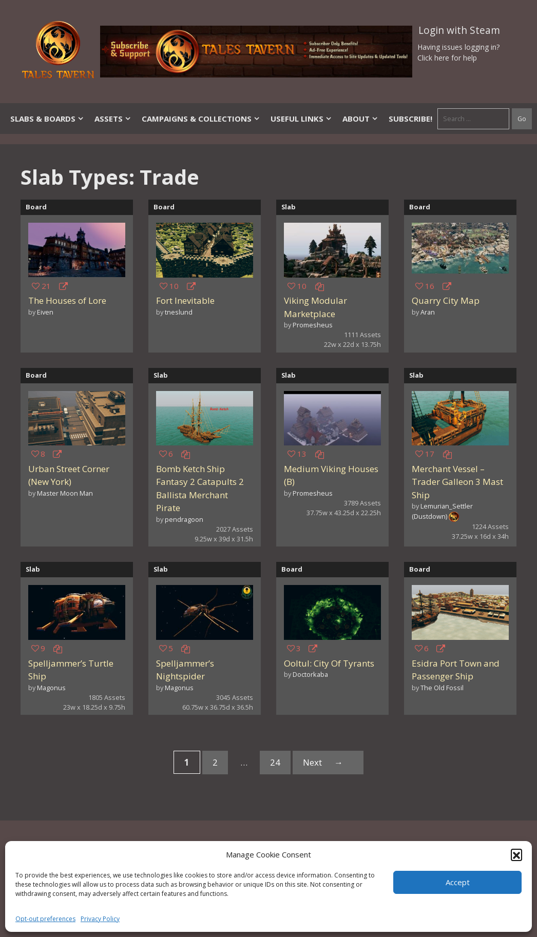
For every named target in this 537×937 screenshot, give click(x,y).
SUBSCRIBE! (410, 118)
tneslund (179, 312)
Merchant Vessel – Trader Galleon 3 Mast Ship (457, 482)
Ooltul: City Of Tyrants (329, 663)
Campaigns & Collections (201, 118)
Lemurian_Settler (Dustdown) (442, 510)
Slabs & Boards (47, 118)
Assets (112, 118)
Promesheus (313, 324)
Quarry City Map (446, 300)
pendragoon (184, 519)
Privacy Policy (100, 918)
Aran (427, 312)
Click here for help (447, 58)
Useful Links (301, 118)
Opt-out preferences (45, 918)
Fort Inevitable (185, 300)
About (360, 118)
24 (280, 764)
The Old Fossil (442, 687)
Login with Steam (459, 30)
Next (328, 762)
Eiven (45, 312)
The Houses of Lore (67, 300)
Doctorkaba (310, 674)
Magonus (51, 687)
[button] (516, 854)
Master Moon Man (65, 493)
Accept (458, 882)
